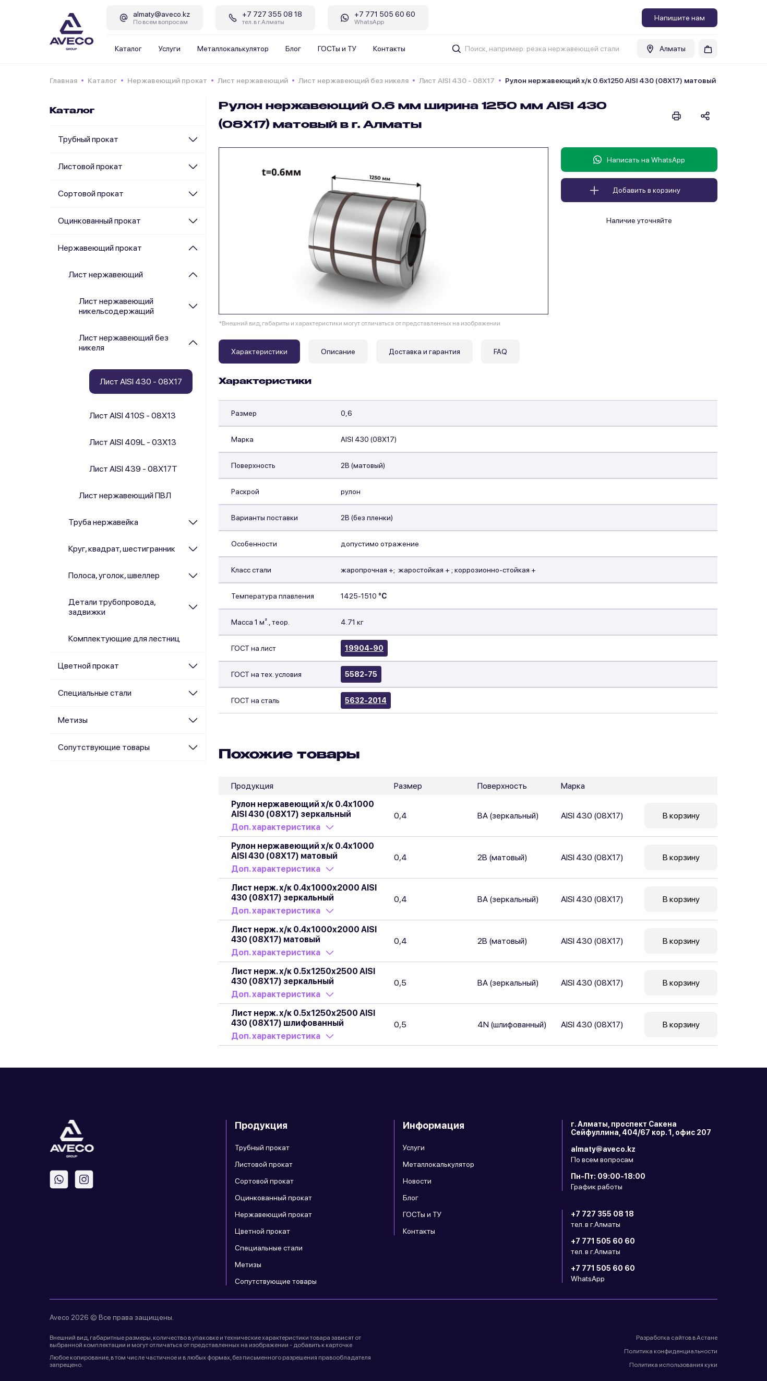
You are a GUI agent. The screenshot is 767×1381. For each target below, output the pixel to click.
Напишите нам (679, 18)
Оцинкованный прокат (99, 221)
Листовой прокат (90, 166)
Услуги (170, 48)
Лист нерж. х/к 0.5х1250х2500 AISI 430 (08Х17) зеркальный (303, 976)
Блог (293, 48)
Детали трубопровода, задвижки (111, 607)
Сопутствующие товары (104, 747)
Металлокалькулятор (233, 48)
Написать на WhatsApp (639, 159)
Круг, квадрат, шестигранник (121, 549)
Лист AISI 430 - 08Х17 (457, 80)
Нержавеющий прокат (167, 80)
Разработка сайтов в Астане (676, 1337)
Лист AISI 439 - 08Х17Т (133, 469)
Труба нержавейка (103, 522)
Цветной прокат (88, 666)
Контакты (389, 48)
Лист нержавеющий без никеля (353, 80)
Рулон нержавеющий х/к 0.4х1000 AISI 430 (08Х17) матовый (302, 851)
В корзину (681, 816)
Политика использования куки (673, 1364)
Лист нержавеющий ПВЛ (125, 495)
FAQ (500, 351)
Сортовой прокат (91, 193)
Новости (417, 1181)
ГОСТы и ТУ (337, 48)
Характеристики (259, 351)
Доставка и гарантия (424, 351)
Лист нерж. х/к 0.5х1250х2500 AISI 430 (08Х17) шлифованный (303, 1018)
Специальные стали (94, 693)
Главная (63, 80)
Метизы (73, 720)
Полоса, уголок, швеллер (114, 575)
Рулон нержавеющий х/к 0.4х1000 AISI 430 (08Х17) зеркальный (302, 809)
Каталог (128, 48)
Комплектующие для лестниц (124, 638)
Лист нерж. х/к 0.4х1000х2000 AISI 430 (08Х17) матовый (304, 934)
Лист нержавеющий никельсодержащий (116, 306)
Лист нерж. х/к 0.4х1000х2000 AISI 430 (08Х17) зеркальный (304, 893)
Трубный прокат (88, 139)
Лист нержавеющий (253, 80)
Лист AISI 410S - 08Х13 (132, 415)
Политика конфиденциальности (670, 1351)
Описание (338, 351)
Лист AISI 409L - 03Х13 (132, 442)
